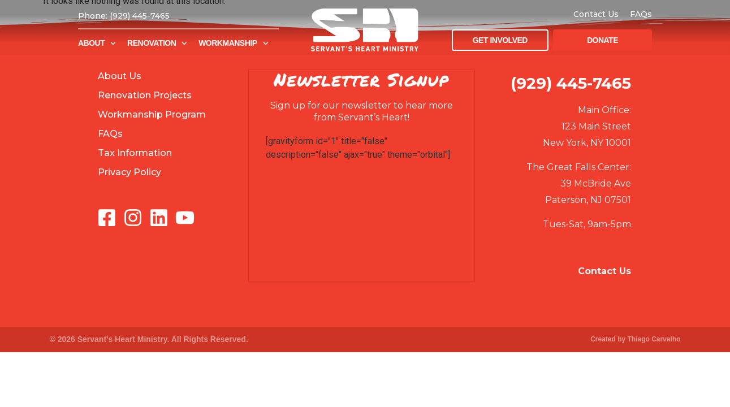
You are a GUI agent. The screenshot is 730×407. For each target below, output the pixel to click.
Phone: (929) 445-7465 (124, 16)
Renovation (157, 43)
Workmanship (233, 43)
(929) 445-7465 (571, 83)
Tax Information (135, 153)
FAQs (641, 14)
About (97, 43)
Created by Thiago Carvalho (635, 339)
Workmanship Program (152, 114)
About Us (119, 76)
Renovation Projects (145, 95)
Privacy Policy (129, 172)
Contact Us (596, 14)
